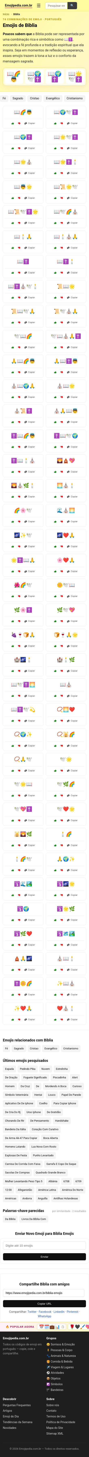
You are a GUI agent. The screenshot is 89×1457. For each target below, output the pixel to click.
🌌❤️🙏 (66, 535)
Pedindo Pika (27, 1068)
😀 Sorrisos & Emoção (60, 1344)
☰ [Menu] (39, 5)
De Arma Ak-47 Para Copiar (21, 1138)
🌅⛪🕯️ (66, 485)
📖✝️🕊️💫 (23, 709)
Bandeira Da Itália (15, 1129)
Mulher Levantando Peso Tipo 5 (23, 1181)
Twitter (32, 1312)
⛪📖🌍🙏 (23, 386)
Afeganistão (25, 1189)
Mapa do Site (54, 1427)
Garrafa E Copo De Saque (61, 1163)
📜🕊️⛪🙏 (66, 311)
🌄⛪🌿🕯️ (23, 485)
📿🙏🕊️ (23, 759)
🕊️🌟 (66, 759)
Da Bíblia (10, 1219)
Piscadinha (59, 1077)
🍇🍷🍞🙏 (23, 635)
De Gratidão (54, 1112)
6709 (78, 1181)
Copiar (30, 123)
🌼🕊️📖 (66, 585)
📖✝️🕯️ (66, 261)
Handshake (62, 1120)
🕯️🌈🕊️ (23, 859)
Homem (10, 1086)
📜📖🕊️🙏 (23, 311)
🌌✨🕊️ (23, 535)
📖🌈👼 (23, 112)
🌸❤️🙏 (66, 560)
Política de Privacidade (60, 1422)
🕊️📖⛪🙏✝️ (66, 336)
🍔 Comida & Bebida (59, 1361)
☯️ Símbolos (54, 1384)
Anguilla (42, 1198)
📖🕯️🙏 (23, 237)
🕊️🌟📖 (23, 784)
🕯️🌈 (66, 834)
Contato (51, 1410)
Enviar (44, 1256)
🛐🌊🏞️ (23, 884)
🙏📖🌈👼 (23, 361)
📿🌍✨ (23, 734)
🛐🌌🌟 (66, 884)
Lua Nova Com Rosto (43, 1146)
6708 (66, 1181)
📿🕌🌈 (66, 734)
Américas (10, 1198)
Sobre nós (52, 1405)
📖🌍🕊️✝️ (66, 112)
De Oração (11, 1077)
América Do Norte (72, 1189)
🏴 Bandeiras (54, 1390)
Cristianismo (75, 98)
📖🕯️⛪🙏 (66, 237)
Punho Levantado (43, 1155)
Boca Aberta (50, 1138)
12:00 (8, 1189)
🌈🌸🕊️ (23, 510)
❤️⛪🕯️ (66, 1008)
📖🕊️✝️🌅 (23, 684)
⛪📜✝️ (23, 411)
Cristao (34, 98)
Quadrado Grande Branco (50, 1172)
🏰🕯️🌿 (66, 660)
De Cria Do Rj (12, 1112)
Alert (75, 1077)
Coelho (43, 1103)
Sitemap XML (54, 1433)
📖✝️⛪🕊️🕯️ (23, 286)
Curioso (76, 1086)
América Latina (47, 1189)
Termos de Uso (55, 1416)
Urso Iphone (34, 1112)
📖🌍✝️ (23, 137)
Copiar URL (45, 1303)
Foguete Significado (35, 1077)
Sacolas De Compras (17, 1172)
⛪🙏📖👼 (66, 411)
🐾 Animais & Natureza (61, 1355)
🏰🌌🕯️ (23, 660)
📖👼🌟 (23, 187)
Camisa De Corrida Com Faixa (22, 1163)
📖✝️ (23, 261)
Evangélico (53, 98)
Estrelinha (62, 1068)
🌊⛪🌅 (66, 510)
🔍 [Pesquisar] (72, 5)
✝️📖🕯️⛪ (23, 460)
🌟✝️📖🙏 (23, 560)
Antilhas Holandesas (66, 1198)
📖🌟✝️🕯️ (66, 162)
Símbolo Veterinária (16, 1094)
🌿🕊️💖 (66, 610)
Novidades (9, 1427)
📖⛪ (66, 684)
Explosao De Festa (16, 1155)
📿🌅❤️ (66, 709)
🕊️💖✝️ (23, 809)
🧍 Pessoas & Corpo (59, 1350)
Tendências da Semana (17, 1422)
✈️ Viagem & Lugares (60, 1367)
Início (6, 14)
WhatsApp (44, 1316)
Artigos (7, 1410)
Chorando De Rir (14, 1120)
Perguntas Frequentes (17, 1405)
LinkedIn (59, 1312)
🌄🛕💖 (66, 460)
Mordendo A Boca (55, 1086)
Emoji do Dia (11, 1416)
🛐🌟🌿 (66, 909)
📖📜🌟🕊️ (66, 187)
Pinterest (72, 1312)
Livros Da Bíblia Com (33, 1219)
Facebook (45, 1312)
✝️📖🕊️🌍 (66, 436)
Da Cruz (25, 1086)
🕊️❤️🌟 (66, 809)
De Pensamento (39, 1120)
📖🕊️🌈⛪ (66, 212)
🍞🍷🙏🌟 (66, 635)
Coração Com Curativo (45, 1129)
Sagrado (18, 98)
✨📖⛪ (66, 983)
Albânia (52, 1181)
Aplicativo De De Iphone (19, 1103)
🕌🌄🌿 (23, 834)
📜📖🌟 (66, 286)
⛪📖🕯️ (66, 958)
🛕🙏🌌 (23, 958)
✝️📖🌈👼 (23, 436)
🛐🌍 (23, 909)
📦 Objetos (53, 1378)
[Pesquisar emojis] (56, 5)
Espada (9, 1068)
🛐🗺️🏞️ (66, 934)
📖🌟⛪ (23, 162)
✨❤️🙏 (23, 1008)
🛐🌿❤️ (23, 934)
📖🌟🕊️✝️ (66, 137)
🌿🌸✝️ (23, 610)
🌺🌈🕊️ (23, 585)
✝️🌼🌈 (23, 983)
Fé (4, 98)
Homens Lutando (15, 1146)
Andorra (27, 1198)
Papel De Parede (71, 1094)
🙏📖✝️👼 (66, 361)
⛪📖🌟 (66, 386)
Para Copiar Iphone (65, 1103)
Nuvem (46, 1068)
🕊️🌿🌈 (66, 784)
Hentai (38, 1094)
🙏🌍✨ (66, 859)
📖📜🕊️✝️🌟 (23, 212)
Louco (51, 1094)
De (37, 1086)
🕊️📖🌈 (23, 336)
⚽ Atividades (55, 1372)
